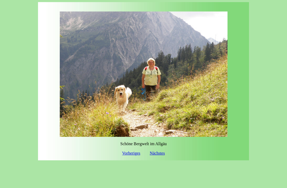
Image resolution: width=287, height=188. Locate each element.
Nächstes (157, 153)
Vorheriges (131, 153)
